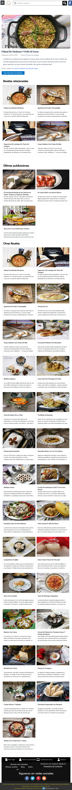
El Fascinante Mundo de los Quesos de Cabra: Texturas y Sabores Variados (17, 194)
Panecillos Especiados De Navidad (50, 704)
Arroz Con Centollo (10, 596)
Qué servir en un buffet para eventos (16, 229)
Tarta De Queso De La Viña (13, 415)
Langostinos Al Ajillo (11, 560)
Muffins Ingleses (9, 379)
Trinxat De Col (43, 306)
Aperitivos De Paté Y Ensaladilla (49, 108)
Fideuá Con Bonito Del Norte (14, 108)
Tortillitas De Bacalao (45, 415)
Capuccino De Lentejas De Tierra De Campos (16, 145)
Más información (49, 788)
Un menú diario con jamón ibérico (49, 192)
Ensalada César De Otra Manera (15, 524)
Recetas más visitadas (19, 764)
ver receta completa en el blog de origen (25, 68)
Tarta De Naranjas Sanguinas (48, 596)
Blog (23, 767)
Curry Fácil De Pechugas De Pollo (49, 379)
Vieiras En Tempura (44, 668)
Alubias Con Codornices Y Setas (15, 741)
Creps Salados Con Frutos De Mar (49, 144)
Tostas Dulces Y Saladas (12, 704)
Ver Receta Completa (13, 73)
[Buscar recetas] (37, 3)
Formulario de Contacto (53, 766)
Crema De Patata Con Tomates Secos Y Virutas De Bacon (51, 633)
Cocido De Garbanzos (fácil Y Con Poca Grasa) (51, 488)
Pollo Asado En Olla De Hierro (48, 524)
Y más (56, 788)
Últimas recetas (11, 767)
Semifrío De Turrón (10, 668)
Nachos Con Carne (10, 632)
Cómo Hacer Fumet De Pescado (49, 560)
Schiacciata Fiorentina (11, 451)
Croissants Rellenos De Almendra (49, 343)
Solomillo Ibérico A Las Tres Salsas (50, 451)
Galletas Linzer (9, 487)
